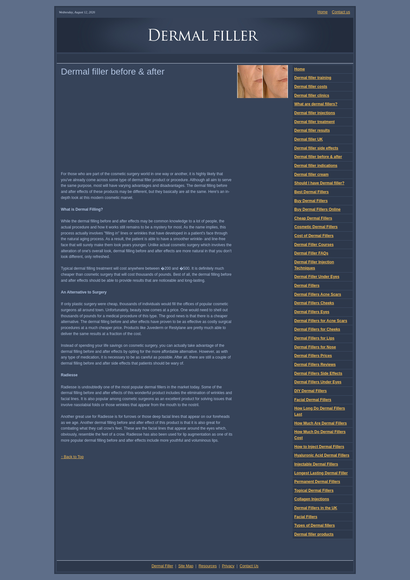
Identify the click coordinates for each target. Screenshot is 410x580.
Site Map (185, 566)
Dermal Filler (162, 566)
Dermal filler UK (308, 139)
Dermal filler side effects (316, 148)
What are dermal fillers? (315, 104)
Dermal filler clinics (311, 95)
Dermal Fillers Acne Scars (317, 294)
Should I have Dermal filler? (319, 183)
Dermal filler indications (315, 165)
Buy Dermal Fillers (311, 201)
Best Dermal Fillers (311, 192)
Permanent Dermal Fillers (317, 481)
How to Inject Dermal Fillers (319, 447)
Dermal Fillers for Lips (314, 338)
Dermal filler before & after (318, 157)
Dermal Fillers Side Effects (318, 373)
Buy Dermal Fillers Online (317, 209)
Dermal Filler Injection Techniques (314, 265)
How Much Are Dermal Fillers (320, 423)
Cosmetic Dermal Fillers (316, 227)
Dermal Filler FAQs (311, 253)
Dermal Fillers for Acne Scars (320, 321)
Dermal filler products (314, 534)
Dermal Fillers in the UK (315, 508)
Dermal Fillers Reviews (315, 364)
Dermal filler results (312, 130)
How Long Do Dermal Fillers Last (319, 411)
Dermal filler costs (310, 86)
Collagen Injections (311, 499)
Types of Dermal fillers (314, 525)
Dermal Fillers (306, 285)
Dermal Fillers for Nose (315, 347)
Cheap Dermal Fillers (313, 218)
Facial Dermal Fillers (312, 400)
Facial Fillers (305, 517)
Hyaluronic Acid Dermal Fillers (321, 455)
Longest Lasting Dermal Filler (321, 473)
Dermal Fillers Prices (313, 355)
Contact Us (249, 566)
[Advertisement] (205, 58)
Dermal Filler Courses (314, 244)
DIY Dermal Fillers (310, 391)
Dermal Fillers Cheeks (314, 303)
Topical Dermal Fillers (314, 490)
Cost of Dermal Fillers (314, 236)
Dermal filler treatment (314, 122)
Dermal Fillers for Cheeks (317, 329)
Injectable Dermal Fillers (316, 464)
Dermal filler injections (314, 113)
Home (322, 12)
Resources (207, 566)
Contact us (341, 12)
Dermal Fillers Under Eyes (318, 382)
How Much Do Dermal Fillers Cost (320, 435)
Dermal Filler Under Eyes (316, 276)
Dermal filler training (312, 78)
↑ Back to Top (72, 457)
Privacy (228, 566)
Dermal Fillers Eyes (311, 312)
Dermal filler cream (311, 174)
